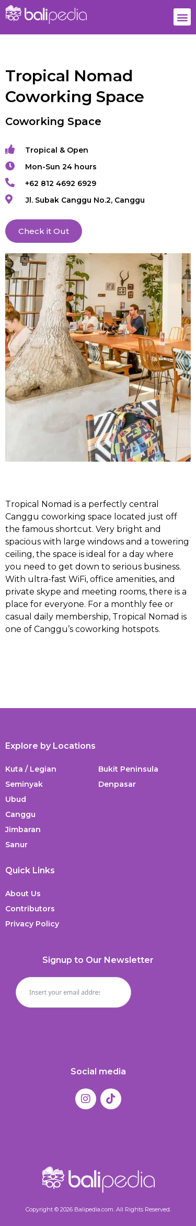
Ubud (15, 799)
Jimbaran (23, 829)
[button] (182, 17)
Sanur (16, 844)
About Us (23, 893)
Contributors (30, 908)
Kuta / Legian (30, 769)
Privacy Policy (32, 923)
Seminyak (24, 784)
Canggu (20, 814)
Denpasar (117, 784)
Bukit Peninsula (128, 769)
